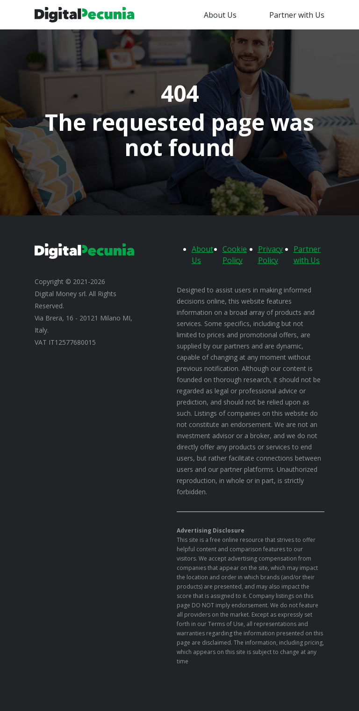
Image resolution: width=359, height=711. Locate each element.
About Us (220, 15)
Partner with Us (296, 15)
